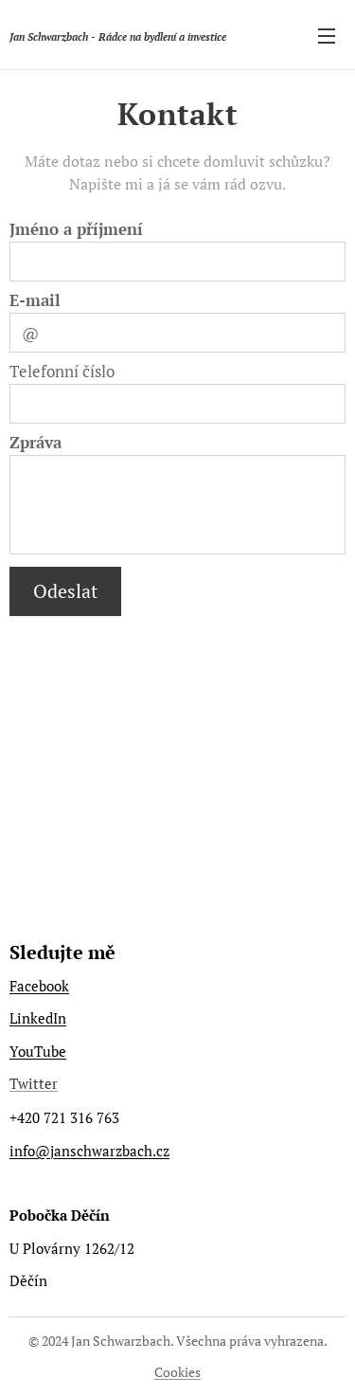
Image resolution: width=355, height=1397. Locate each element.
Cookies (177, 1372)
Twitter (33, 1083)
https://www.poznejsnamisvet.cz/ (115, 896)
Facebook (39, 985)
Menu (326, 36)
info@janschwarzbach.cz (89, 1149)
